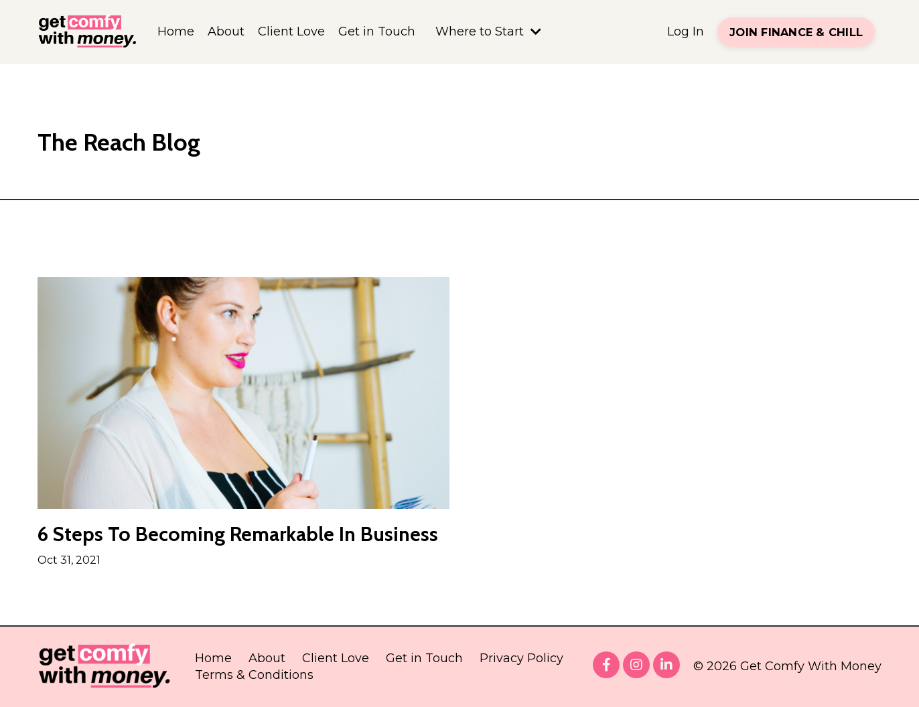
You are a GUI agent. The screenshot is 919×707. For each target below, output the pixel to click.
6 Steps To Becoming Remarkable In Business (238, 534)
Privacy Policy (521, 658)
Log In (685, 31)
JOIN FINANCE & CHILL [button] (796, 32)
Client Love (291, 31)
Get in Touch (376, 31)
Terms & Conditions (254, 674)
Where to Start (488, 31)
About (226, 31)
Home (175, 31)
